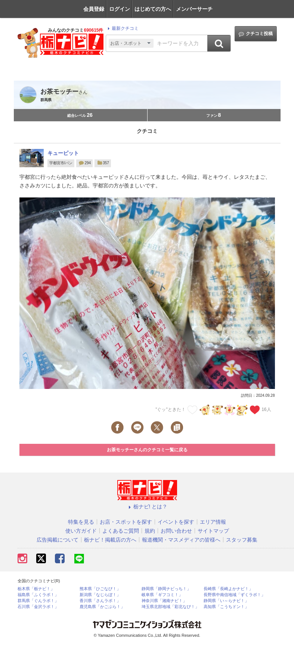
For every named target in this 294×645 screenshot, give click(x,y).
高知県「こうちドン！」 (226, 607)
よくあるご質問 (120, 531)
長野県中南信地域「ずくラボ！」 (234, 595)
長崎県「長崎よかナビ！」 (228, 589)
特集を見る (81, 522)
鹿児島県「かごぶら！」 (102, 607)
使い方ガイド (81, 531)
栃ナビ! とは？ (147, 507)
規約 (150, 531)
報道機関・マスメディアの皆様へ (181, 540)
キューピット (63, 153)
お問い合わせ (176, 531)
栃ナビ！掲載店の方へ (110, 540)
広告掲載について (57, 540)
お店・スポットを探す (126, 522)
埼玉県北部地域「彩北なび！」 (170, 607)
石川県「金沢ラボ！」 (38, 607)
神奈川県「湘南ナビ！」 (164, 601)
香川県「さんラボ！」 (100, 601)
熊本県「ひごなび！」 (100, 589)
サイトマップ (213, 531)
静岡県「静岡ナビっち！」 (166, 589)
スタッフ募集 (241, 540)
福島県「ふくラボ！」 (38, 595)
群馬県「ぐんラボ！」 (38, 601)
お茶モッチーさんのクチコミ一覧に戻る (147, 449)
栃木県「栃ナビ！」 (36, 589)
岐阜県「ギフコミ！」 (162, 595)
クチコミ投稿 (256, 34)
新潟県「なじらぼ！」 (100, 595)
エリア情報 (213, 522)
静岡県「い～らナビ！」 (226, 601)
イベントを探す (176, 522)
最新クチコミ (122, 28)
